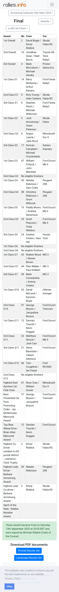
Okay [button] (9, 586)
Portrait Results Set (29, 550)
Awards (45, 21)
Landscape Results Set (29, 557)
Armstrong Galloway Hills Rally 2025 (30, 12)
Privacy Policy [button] (13, 578)
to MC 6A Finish (17, 28)
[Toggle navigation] (52, 4)
